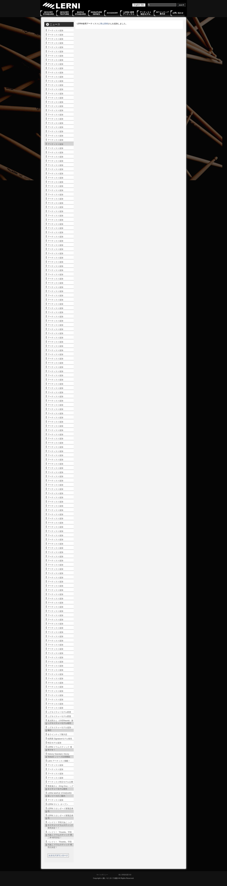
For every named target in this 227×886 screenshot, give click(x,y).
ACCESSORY (112, 13)
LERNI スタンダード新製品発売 (60, 809)
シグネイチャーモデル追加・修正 (60, 728)
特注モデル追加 (54, 743)
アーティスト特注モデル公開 (60, 782)
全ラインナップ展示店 (162, 13)
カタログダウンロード (58, 855)
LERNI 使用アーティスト (129, 13)
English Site (139, 5)
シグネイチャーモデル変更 (59, 712)
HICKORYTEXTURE (64, 13)
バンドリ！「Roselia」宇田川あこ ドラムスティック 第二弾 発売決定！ (60, 835)
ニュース (55, 24)
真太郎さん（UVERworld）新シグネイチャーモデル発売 (60, 722)
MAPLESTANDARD (80, 13)
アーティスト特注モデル (145, 13)
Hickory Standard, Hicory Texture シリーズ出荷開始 (59, 755)
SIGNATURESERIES (96, 13)
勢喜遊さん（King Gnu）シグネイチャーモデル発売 (60, 787)
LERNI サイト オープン (58, 804)
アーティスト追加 (55, 30)
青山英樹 (104, 24)
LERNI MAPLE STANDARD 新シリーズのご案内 (60, 794)
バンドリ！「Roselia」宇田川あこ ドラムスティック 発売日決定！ (60, 844)
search (181, 5)
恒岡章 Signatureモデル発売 (60, 739)
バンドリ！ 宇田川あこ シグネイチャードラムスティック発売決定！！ (60, 825)
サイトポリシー (102, 875)
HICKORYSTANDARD (48, 13)
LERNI (61, 5)
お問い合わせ (178, 13)
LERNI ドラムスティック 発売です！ (60, 748)
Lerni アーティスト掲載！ (59, 761)
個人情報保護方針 (125, 875)
